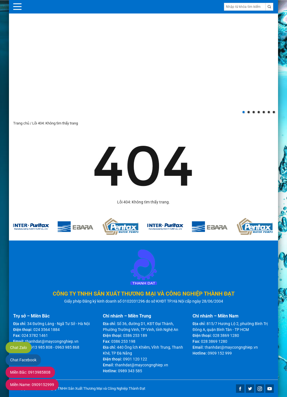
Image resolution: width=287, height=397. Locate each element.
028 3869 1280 (226, 335)
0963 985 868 (67, 347)
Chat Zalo (18, 347)
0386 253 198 (123, 341)
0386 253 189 (135, 335)
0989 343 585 (130, 371)
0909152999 (32, 384)
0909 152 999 (220, 353)
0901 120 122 (135, 359)
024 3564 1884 (46, 329)
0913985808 (30, 372)
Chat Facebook (23, 360)
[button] (243, 112)
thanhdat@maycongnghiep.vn (51, 341)
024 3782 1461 (35, 335)
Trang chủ (21, 123)
